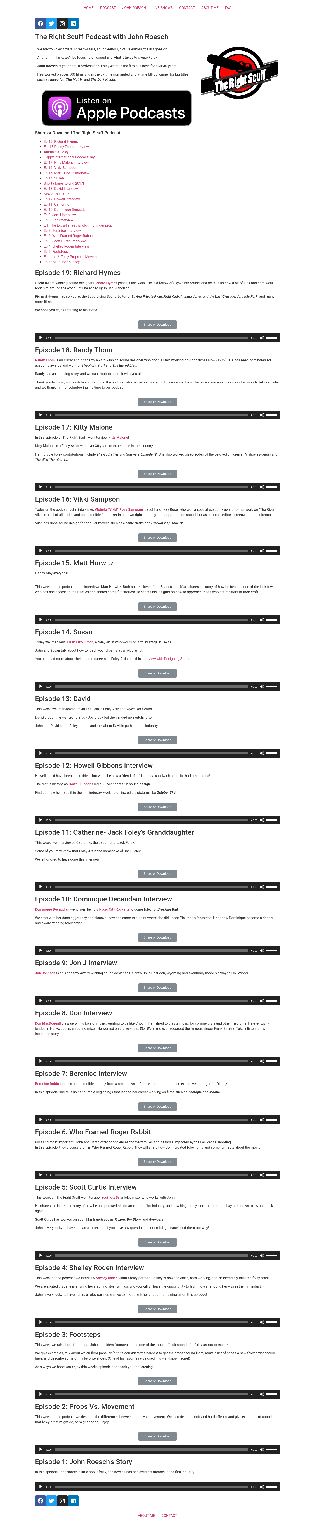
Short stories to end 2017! (64, 183)
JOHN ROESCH (134, 8)
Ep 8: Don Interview (59, 220)
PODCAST (108, 8)
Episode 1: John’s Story (62, 262)
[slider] (151, 338)
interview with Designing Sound (166, 659)
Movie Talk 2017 (56, 194)
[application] (157, 337)
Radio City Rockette (114, 909)
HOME (88, 8)
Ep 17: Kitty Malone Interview (66, 162)
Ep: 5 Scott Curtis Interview (65, 241)
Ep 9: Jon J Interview (60, 215)
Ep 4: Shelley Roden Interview (66, 246)
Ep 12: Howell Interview (62, 199)
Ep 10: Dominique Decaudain (66, 210)
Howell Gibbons (81, 784)
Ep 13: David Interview (61, 189)
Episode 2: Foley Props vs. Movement (73, 257)
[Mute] (262, 337)
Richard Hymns (105, 283)
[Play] (40, 337)
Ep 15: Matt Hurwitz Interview (66, 173)
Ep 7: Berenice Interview (62, 231)
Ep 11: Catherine (56, 204)
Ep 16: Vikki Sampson (60, 168)
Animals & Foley (56, 152)
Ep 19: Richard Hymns (61, 141)
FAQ (228, 8)
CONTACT (187, 8)
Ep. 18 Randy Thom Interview (66, 147)
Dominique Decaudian (52, 909)
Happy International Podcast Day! (70, 157)
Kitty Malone (118, 437)
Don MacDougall (48, 1023)
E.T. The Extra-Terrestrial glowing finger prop (78, 225)
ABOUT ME (210, 8)
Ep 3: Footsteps (56, 251)
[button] (157, 324)
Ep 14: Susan (54, 178)
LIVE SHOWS (162, 8)
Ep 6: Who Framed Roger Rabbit (68, 236)
